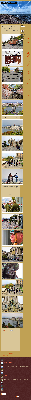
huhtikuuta (28, 45)
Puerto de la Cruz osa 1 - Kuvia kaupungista (8, 362)
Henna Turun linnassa (28, 90)
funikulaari (12, 331)
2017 (27, 98)
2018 (27, 97)
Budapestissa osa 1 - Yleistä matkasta (28, 84)
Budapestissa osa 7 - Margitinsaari (28, 68)
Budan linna (5, 331)
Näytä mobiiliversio (10, 353)
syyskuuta (28, 38)
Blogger (21, 398)
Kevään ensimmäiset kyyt (6, 388)
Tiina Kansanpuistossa (6, 375)
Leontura (17, 398)
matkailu (14, 331)
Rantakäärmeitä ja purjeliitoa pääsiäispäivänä (28, 54)
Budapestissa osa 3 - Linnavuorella (28, 79)
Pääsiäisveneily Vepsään (28, 56)
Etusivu (11, 352)
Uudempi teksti (3, 352)
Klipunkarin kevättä (28, 65)
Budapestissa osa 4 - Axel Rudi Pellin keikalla (28, 76)
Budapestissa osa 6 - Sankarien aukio (28, 71)
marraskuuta (28, 35)
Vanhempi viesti (18, 352)
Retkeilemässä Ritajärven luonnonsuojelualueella (28, 48)
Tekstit (2, 393)
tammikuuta (28, 95)
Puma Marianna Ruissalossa (6, 359)
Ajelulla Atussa (5, 372)
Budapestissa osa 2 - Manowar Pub (28, 82)
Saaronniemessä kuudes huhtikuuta (28, 61)
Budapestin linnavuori (8, 331)
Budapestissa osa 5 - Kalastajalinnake (28, 73)
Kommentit (2, 394)
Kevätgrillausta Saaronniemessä (28, 89)
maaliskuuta (28, 92)
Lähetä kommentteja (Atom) (5, 355)
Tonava (17, 331)
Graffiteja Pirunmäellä (6, 385)
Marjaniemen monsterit (28, 86)
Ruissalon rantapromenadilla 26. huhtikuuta (28, 51)
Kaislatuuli (9, 3)
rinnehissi (16, 331)
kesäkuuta (28, 42)
